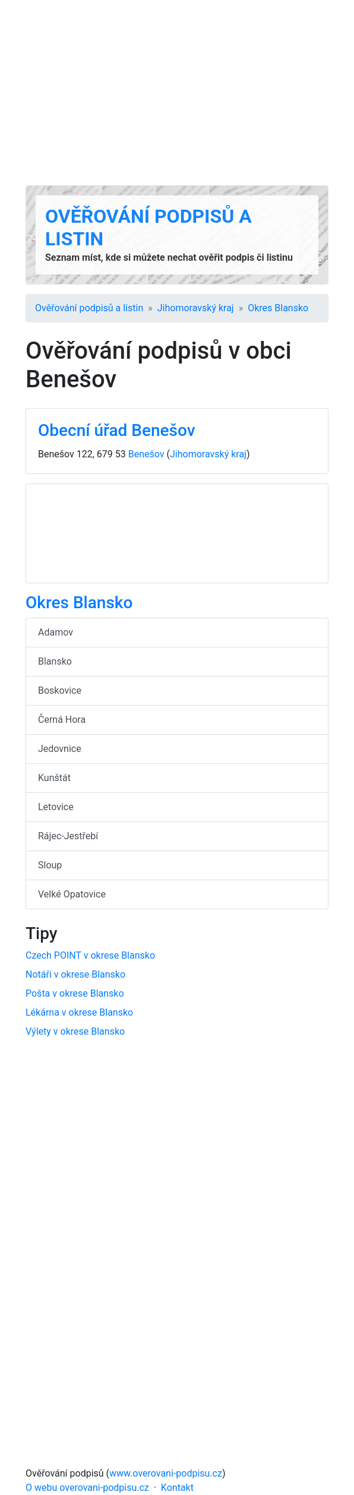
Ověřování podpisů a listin (89, 308)
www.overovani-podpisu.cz (165, 1473)
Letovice (56, 807)
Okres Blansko (278, 308)
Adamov (55, 632)
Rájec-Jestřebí (68, 836)
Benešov (146, 454)
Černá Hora (62, 719)
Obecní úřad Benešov (116, 430)
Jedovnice (59, 748)
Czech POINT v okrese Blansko (90, 955)
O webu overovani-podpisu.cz (87, 1487)
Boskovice (59, 690)
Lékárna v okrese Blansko (79, 1012)
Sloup (50, 865)
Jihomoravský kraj (195, 308)
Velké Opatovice (72, 894)
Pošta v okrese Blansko (75, 993)
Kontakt (177, 1487)
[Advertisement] (177, 93)
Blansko (55, 661)
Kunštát (54, 777)
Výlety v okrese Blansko (75, 1031)
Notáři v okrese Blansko (75, 974)
